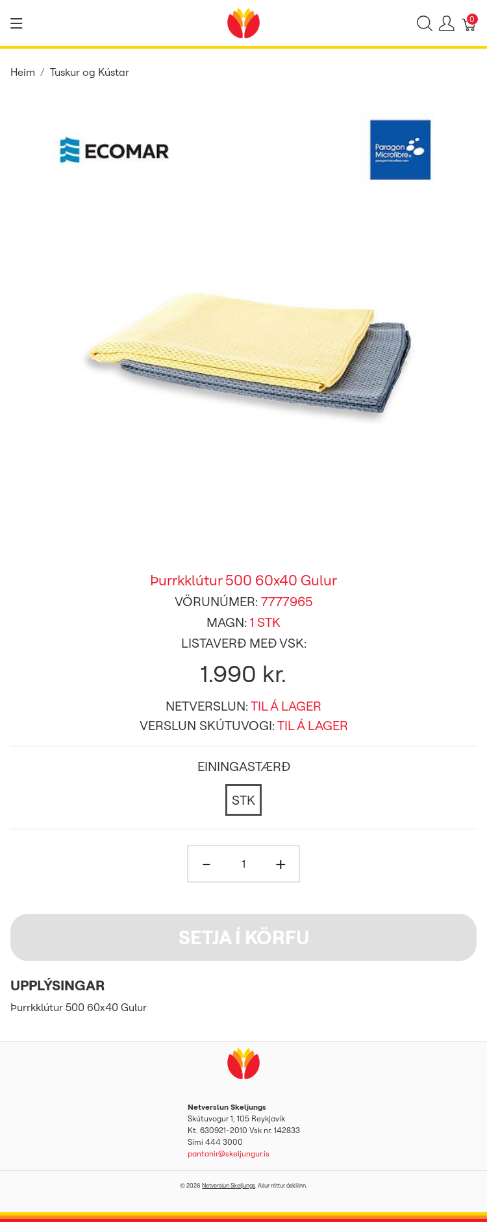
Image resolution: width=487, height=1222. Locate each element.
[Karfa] (469, 23)
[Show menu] (16, 23)
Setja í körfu (244, 937)
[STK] (243, 800)
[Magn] (243, 864)
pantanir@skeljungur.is (228, 1153)
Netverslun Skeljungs (228, 1185)
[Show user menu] (447, 23)
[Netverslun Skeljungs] (243, 22)
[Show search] (424, 23)
